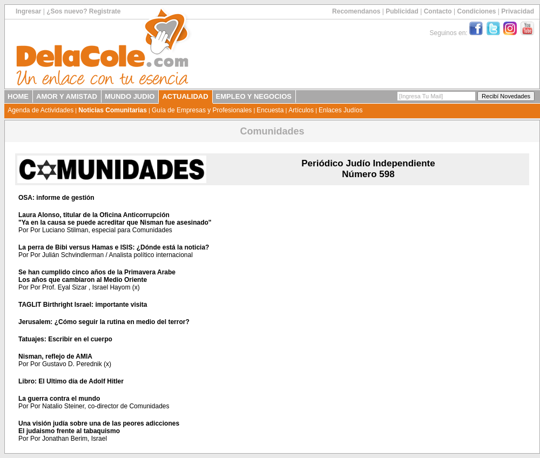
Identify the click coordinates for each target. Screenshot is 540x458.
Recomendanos (356, 11)
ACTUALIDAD (185, 96)
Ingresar (28, 11)
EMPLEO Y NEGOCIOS (254, 96)
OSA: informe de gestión (56, 197)
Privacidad (517, 11)
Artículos (301, 110)
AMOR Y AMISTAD (66, 96)
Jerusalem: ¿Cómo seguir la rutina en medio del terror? (104, 322)
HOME (18, 96)
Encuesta (270, 110)
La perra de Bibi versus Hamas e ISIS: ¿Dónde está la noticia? (113, 247)
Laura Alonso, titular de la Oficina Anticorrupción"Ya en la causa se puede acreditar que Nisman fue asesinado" (115, 218)
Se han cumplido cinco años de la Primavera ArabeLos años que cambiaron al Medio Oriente (97, 276)
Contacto (438, 11)
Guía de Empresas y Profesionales (202, 110)
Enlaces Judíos (340, 110)
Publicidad (402, 11)
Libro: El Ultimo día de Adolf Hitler (71, 381)
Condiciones (476, 11)
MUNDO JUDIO (129, 96)
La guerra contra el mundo (59, 398)
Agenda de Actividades (40, 110)
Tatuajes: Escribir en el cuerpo (65, 339)
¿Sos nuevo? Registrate (83, 11)
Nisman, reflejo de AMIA (55, 356)
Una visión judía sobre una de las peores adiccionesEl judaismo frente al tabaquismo (98, 427)
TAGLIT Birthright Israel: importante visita (82, 304)
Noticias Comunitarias (112, 110)
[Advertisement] (460, 256)
